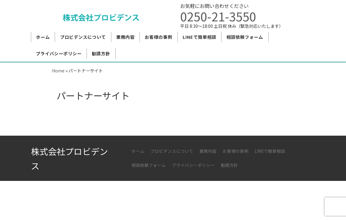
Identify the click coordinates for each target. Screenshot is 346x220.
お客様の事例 (235, 151)
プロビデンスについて (172, 151)
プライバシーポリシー (193, 165)
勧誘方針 (229, 165)
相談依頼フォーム (149, 165)
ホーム (138, 151)
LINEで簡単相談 (270, 151)
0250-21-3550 (218, 16)
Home (58, 70)
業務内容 (208, 151)
